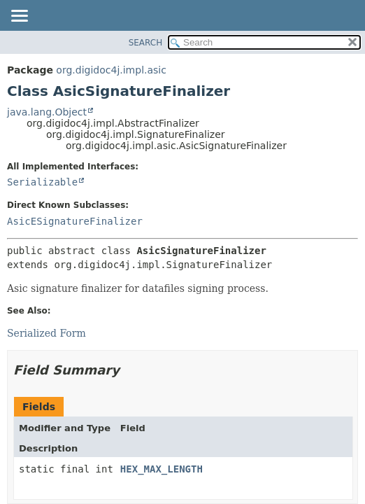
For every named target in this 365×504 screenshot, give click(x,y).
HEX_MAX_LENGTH (161, 469)
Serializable (42, 182)
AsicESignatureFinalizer (75, 221)
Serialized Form (46, 333)
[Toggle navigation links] (19, 17)
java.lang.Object (47, 112)
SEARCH (146, 43)
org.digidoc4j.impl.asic (111, 70)
